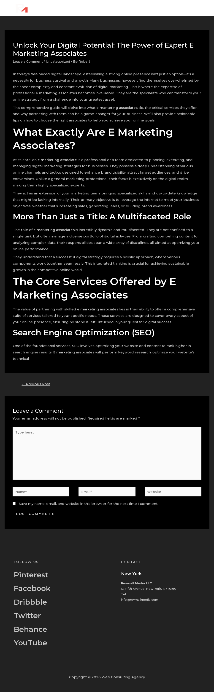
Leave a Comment (29, 61)
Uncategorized (61, 61)
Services (152, 8)
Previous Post (37, 384)
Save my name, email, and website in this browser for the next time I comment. (88, 508)
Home (114, 8)
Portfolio (174, 8)
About (132, 8)
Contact (196, 8)
